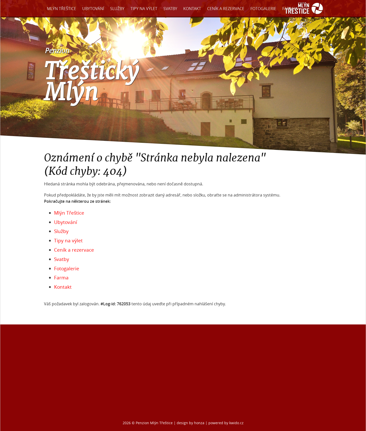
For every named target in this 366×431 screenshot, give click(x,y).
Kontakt (192, 8)
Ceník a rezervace (225, 8)
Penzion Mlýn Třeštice (154, 422)
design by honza (191, 422)
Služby (117, 8)
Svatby (170, 8)
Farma (288, 8)
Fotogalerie (263, 8)
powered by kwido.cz (226, 422)
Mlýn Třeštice (61, 8)
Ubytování (93, 8)
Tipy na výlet (143, 8)
